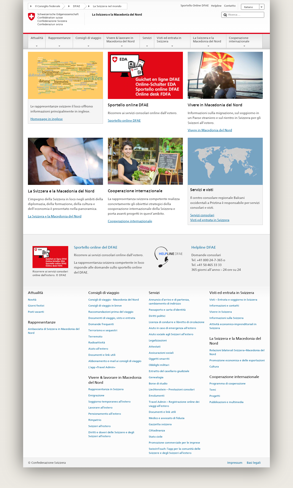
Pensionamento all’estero (104, 413)
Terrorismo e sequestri (102, 330)
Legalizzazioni (158, 340)
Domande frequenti (101, 324)
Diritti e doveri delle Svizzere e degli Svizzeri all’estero (111, 434)
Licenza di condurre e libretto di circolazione (176, 322)
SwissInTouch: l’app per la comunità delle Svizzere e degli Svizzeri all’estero (175, 450)
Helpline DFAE (203, 247)
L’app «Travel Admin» (101, 367)
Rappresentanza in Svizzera (106, 389)
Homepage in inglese (46, 119)
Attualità (37, 42)
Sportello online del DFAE (95, 247)
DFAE (76, 6)
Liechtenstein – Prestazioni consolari (172, 389)
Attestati (154, 346)
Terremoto (95, 336)
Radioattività (96, 342)
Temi (212, 389)
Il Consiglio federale (47, 6)
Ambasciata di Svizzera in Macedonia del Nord (53, 330)
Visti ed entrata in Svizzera (172, 42)
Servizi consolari (202, 215)
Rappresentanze (59, 42)
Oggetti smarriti (159, 358)
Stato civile (156, 436)
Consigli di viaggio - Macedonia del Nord (113, 299)
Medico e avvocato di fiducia (166, 418)
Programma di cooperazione (227, 383)
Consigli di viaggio (88, 42)
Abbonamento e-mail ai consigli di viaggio (114, 361)
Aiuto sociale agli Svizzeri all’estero (171, 334)
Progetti (214, 396)
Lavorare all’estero (100, 407)
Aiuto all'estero (98, 348)
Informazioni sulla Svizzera (226, 318)
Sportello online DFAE (124, 120)
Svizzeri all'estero (99, 426)
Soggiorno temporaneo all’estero (109, 401)
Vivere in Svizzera (220, 311)
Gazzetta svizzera (160, 424)
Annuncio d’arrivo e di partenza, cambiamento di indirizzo (169, 301)
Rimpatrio (94, 420)
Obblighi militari (159, 365)
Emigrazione (96, 395)
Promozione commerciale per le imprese (174, 442)
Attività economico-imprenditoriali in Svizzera (232, 326)
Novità (32, 299)
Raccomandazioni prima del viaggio (110, 311)
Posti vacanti (36, 311)
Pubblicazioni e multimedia (226, 402)
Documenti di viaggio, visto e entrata (111, 318)
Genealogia (156, 377)
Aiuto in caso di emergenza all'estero (172, 328)
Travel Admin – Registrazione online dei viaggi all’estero (174, 403)
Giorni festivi (36, 305)
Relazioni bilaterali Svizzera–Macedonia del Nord (236, 352)
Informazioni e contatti (224, 305)
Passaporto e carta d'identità (167, 309)
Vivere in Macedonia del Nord (210, 130)
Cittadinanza (157, 430)
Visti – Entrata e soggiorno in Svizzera (233, 299)
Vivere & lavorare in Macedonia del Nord (122, 42)
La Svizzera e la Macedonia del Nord (208, 42)
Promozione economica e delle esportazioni (237, 360)
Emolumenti (156, 395)
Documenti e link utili (101, 354)
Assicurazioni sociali (161, 352)
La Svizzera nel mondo (107, 6)
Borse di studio (158, 383)
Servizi (147, 42)
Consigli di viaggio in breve (105, 305)
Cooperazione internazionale (244, 42)
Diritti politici (157, 316)
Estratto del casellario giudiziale (169, 371)
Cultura (214, 366)
